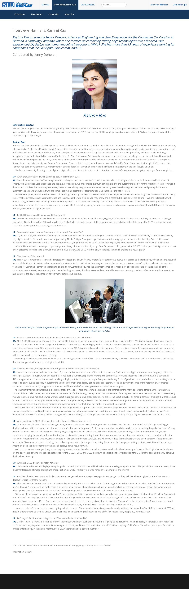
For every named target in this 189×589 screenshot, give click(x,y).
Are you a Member (159, 5)
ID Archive (19, 14)
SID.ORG (45, 5)
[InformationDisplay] (19, 4)
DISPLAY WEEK (88, 5)
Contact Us (53, 14)
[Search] (114, 4)
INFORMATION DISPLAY (65, 5)
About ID (69, 14)
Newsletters (37, 14)
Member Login (180, 5)
